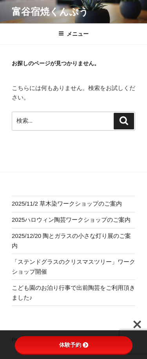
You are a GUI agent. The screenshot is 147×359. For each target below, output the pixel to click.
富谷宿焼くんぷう (50, 11)
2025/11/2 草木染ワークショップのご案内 (67, 203)
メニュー (73, 34)
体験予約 (73, 344)
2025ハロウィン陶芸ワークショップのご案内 (71, 219)
